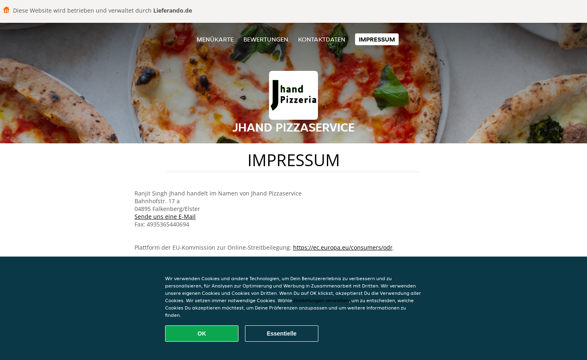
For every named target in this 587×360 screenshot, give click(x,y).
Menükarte (215, 39)
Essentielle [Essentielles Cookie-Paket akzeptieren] (281, 333)
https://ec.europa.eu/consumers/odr (343, 247)
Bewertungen (265, 39)
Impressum (377, 39)
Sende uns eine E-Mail (165, 216)
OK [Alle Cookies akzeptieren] (202, 333)
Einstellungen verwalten (321, 300)
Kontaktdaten (321, 39)
